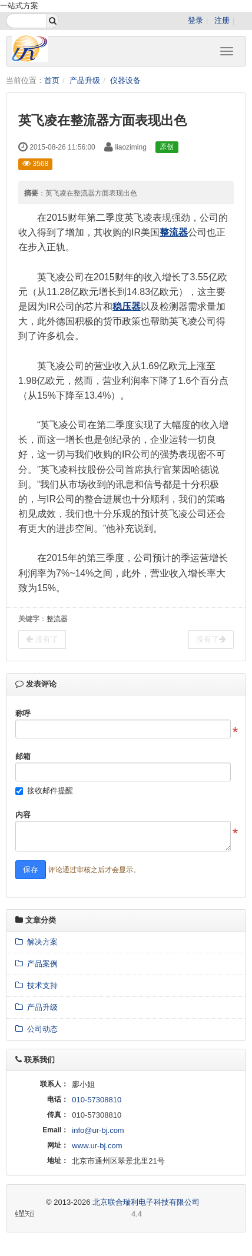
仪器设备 (125, 80)
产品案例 (36, 963)
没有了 (42, 639)
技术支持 (36, 985)
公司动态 (36, 1029)
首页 (51, 80)
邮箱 (23, 756)
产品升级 (84, 80)
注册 (222, 20)
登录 (195, 20)
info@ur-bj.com (98, 1130)
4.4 (78, 1214)
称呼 (23, 713)
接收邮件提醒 (50, 790)
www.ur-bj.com (97, 1145)
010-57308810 (96, 1099)
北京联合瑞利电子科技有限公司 (146, 1202)
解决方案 (36, 941)
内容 (23, 814)
